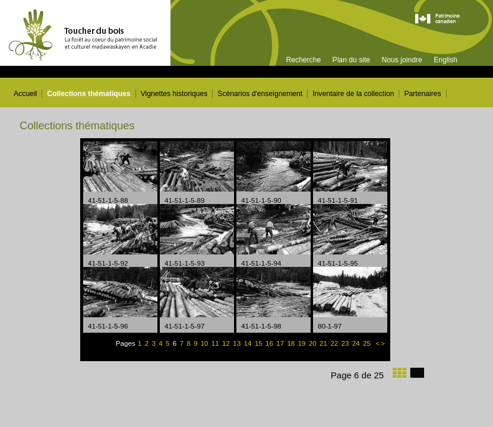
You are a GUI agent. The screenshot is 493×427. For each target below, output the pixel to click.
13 (237, 343)
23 (345, 343)
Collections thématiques (89, 94)
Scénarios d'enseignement (259, 94)
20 (313, 343)
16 (270, 343)
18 (291, 343)
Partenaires (422, 94)
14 (249, 343)
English (445, 60)
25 (367, 343)
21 (324, 343)
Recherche (303, 60)
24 (357, 343)
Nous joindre (401, 60)
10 (205, 343)
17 (281, 343)
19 (303, 343)
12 (227, 343)
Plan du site (352, 60)
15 (259, 343)
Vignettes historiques (174, 94)
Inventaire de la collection (353, 94)
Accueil (25, 94)
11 (216, 343)
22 (335, 343)
